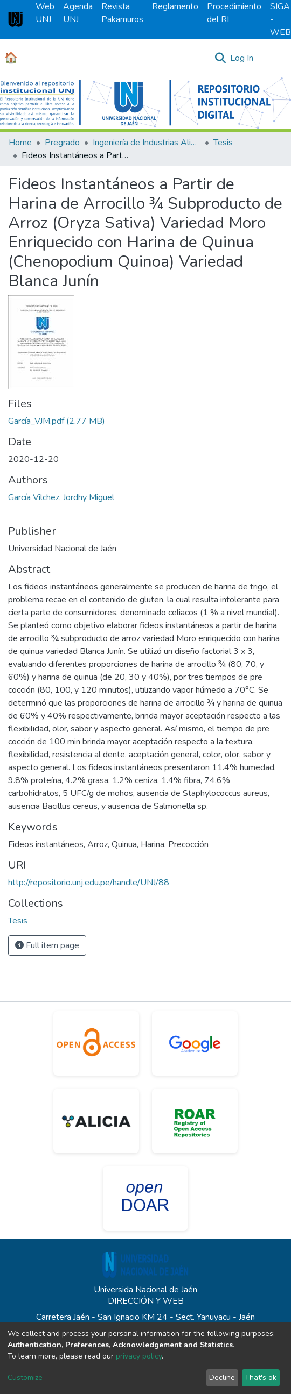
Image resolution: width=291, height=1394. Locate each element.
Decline (222, 1377)
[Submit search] (220, 58)
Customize (25, 1377)
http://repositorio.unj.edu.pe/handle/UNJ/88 (88, 882)
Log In (242, 58)
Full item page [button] (47, 945)
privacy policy (139, 1356)
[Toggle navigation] (276, 58)
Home (20, 142)
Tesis (223, 142)
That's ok (260, 1377)
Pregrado (62, 142)
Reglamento (175, 6)
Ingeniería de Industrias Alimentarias (146, 142)
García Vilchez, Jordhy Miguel (61, 497)
